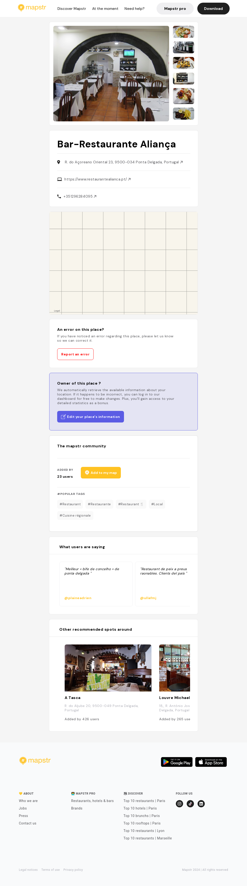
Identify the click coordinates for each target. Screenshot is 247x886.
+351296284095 (79, 196)
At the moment (105, 8)
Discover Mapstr (71, 8)
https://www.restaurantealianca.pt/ (97, 179)
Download (213, 8)
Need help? (134, 8)
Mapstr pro (175, 8)
